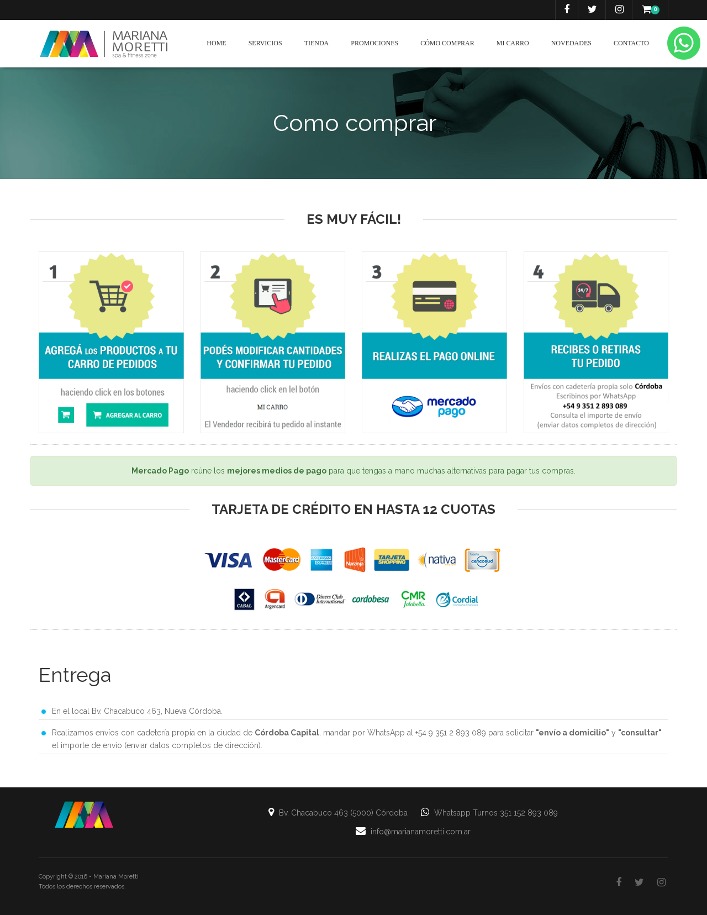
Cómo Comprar (447, 43)
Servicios (265, 43)
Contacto (631, 43)
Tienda (316, 43)
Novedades (571, 43)
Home (216, 43)
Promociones (374, 43)
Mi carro (513, 43)
